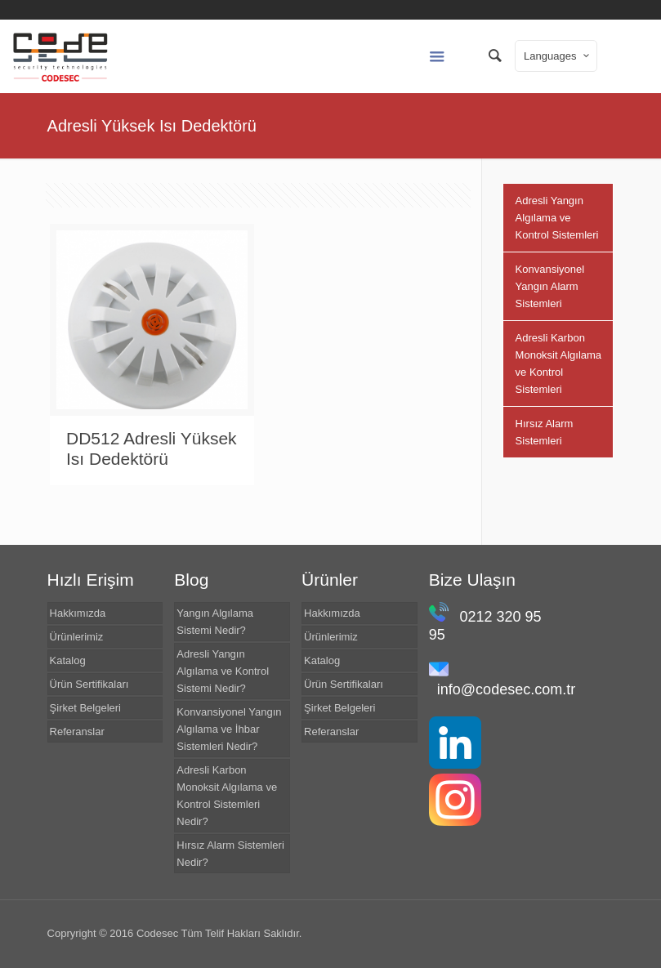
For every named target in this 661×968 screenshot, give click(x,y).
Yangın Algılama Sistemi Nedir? (214, 621)
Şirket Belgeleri (85, 708)
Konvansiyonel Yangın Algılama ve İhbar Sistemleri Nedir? (228, 729)
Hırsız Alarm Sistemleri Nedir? (230, 853)
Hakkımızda (78, 613)
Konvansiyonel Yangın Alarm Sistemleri (550, 286)
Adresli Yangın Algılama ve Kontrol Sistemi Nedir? (222, 671)
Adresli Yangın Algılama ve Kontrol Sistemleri (557, 217)
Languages (558, 55)
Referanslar (77, 731)
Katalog (68, 660)
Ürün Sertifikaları (89, 684)
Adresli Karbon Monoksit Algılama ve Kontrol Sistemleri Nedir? (226, 795)
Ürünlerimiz (77, 637)
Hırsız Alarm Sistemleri (545, 432)
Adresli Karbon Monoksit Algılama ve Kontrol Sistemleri (559, 363)
